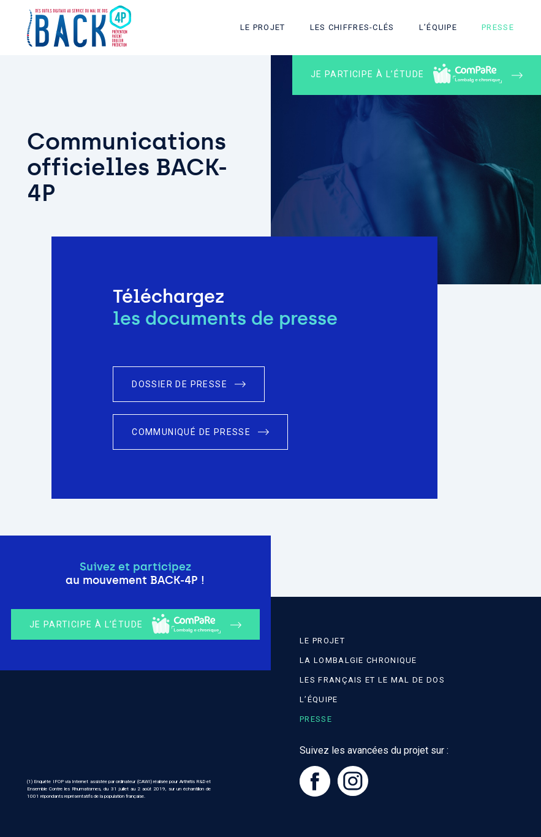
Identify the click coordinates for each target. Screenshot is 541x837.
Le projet (263, 27)
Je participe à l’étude (406, 74)
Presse (498, 27)
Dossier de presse (179, 384)
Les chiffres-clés (352, 27)
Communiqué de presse (191, 432)
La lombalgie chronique (358, 660)
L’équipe (438, 27)
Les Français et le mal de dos (372, 679)
